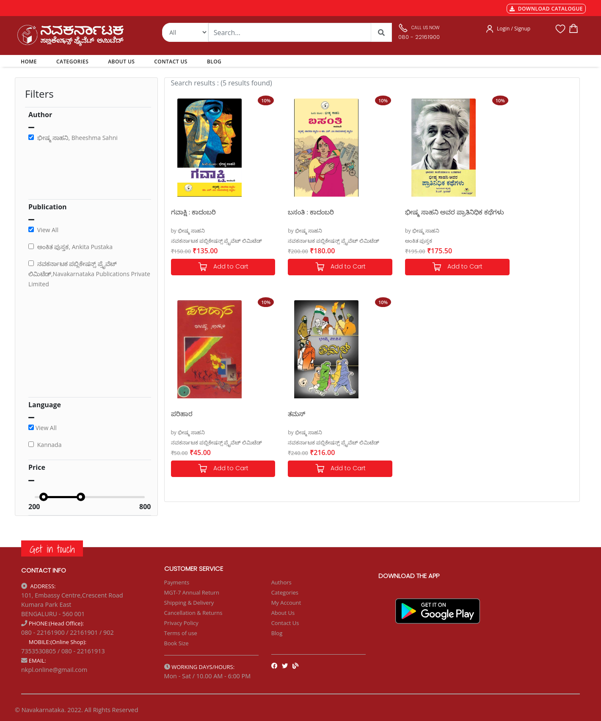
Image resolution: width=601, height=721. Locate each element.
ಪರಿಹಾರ (493, 212)
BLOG (214, 61)
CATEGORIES (72, 61)
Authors (281, 582)
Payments (177, 582)
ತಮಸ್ (179, 413)
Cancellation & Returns (193, 613)
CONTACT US (170, 61)
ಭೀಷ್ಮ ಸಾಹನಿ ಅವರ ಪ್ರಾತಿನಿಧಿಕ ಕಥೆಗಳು (417, 216)
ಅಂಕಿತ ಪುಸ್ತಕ (391, 240)
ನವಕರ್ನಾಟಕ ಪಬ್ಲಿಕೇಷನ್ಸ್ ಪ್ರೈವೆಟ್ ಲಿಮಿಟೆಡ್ (216, 240)
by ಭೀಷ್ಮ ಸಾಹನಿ (188, 230)
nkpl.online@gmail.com (54, 670)
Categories (284, 592)
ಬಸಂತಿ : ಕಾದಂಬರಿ (298, 212)
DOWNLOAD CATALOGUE (546, 8)
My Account (286, 602)
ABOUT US (121, 61)
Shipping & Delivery (189, 602)
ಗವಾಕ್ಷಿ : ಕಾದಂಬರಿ (193, 212)
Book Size (176, 643)
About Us (283, 613)
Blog (277, 633)
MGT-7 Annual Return (192, 592)
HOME (30, 61)
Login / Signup (513, 28)
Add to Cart (216, 267)
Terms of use (180, 633)
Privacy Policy (181, 623)
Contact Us (285, 623)
